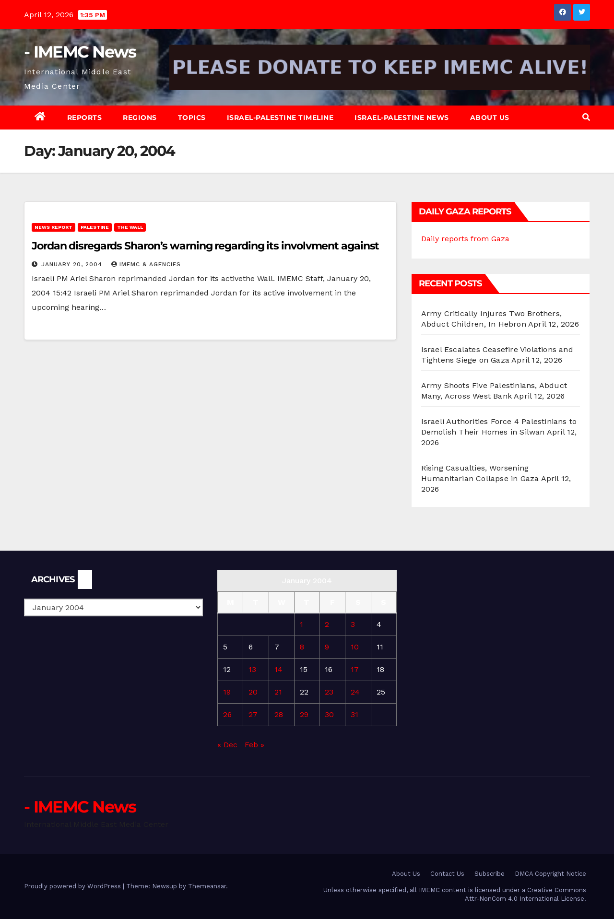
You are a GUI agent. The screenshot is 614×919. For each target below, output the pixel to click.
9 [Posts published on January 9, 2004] (327, 646)
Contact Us (447, 873)
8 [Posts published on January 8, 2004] (302, 646)
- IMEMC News (80, 52)
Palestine (95, 227)
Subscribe (489, 873)
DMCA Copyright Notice (550, 873)
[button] (586, 117)
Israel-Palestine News (401, 117)
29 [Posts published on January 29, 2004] (304, 714)
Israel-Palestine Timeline (280, 117)
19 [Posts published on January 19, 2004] (227, 691)
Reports (84, 117)
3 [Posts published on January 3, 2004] (353, 624)
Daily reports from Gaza (465, 238)
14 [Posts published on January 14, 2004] (278, 669)
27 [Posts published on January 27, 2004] (253, 714)
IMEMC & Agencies (146, 264)
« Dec (227, 744)
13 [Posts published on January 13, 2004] (252, 669)
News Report (53, 227)
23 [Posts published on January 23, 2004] (329, 691)
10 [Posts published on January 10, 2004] (355, 646)
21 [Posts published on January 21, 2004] (278, 691)
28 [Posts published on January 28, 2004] (278, 714)
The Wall (130, 227)
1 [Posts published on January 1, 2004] (301, 624)
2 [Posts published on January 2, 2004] (327, 624)
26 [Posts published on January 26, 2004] (227, 714)
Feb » (254, 744)
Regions (140, 117)
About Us (489, 117)
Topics (192, 117)
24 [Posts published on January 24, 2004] (355, 691)
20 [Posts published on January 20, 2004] (253, 691)
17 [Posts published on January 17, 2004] (355, 669)
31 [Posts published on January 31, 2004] (354, 714)
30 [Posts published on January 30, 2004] (329, 714)
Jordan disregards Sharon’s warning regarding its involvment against (205, 245)
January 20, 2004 (73, 264)
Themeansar (207, 886)
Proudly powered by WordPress (73, 886)
